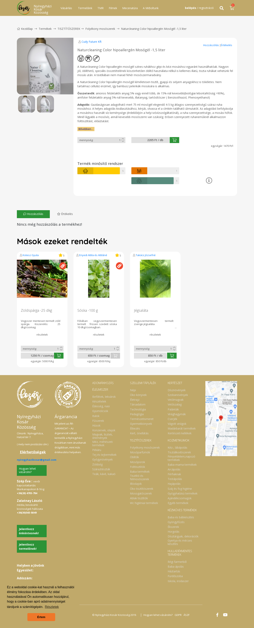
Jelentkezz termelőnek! (28, 547)
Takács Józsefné (146, 255)
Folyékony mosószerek (100, 29)
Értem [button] (41, 617)
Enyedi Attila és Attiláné (93, 255)
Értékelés (226, 45)
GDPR (178, 615)
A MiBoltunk (151, 8)
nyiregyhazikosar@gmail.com (36, 460)
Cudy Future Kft (92, 42)
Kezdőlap (25, 29)
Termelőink (85, 8)
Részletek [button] (52, 607)
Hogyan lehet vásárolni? (27, 470)
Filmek (113, 8)
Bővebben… (86, 129)
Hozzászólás (211, 45)
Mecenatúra (130, 8)
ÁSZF (187, 615)
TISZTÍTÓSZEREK (69, 29)
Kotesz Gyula (31, 255)
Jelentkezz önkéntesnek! (29, 531)
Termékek (45, 29)
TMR (100, 8)
